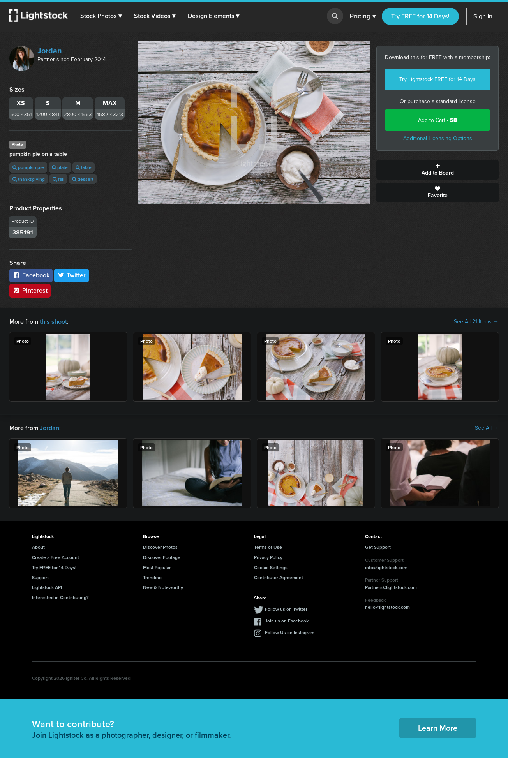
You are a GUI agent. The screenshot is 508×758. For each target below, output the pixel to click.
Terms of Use (268, 547)
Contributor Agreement (278, 577)
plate (60, 167)
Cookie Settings (271, 567)
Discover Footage (161, 557)
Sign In (482, 16)
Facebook (30, 275)
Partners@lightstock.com (391, 587)
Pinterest (30, 290)
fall (58, 179)
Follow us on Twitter (286, 609)
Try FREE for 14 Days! (420, 16)
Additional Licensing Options (437, 138)
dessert (82, 179)
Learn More (437, 727)
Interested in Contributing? (60, 597)
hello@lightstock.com (387, 607)
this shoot (53, 321)
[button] (101, 16)
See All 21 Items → (476, 322)
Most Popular (157, 567)
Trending (152, 577)
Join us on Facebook (287, 620)
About (38, 547)
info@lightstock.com (386, 567)
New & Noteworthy (163, 587)
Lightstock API (47, 587)
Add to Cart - (437, 120)
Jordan (49, 50)
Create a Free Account (55, 557)
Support (40, 577)
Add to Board (437, 169)
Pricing (362, 16)
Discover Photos (160, 547)
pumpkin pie (28, 167)
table (84, 167)
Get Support (378, 547)
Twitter (71, 275)
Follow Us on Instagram (289, 632)
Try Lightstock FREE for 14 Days (437, 79)
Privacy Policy (268, 557)
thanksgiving (28, 179)
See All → (487, 428)
